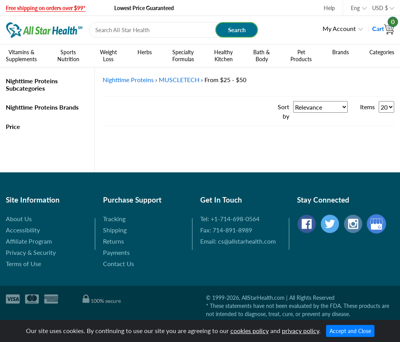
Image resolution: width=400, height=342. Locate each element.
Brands (340, 52)
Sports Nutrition (68, 55)
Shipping (115, 230)
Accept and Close (350, 331)
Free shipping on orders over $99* (46, 8)
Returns (113, 241)
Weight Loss (108, 55)
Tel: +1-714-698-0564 (229, 218)
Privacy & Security (31, 252)
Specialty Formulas (183, 55)
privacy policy (300, 330)
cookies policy (249, 330)
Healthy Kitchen (223, 55)
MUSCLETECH (179, 79)
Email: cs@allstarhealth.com (238, 241)
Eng (355, 8)
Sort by (283, 111)
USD (380, 8)
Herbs (144, 52)
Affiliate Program (29, 241)
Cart (383, 28)
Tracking (114, 218)
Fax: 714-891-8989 (226, 230)
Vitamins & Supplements (21, 55)
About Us (19, 218)
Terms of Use (23, 263)
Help (329, 8)
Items (367, 106)
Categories (381, 52)
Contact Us (118, 263)
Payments (116, 252)
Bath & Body (261, 55)
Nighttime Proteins (128, 79)
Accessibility (23, 230)
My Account (339, 28)
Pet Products (301, 55)
